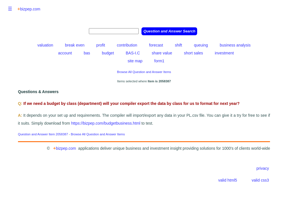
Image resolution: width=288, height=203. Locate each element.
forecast (156, 45)
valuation (45, 45)
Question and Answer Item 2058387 (43, 134)
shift (178, 45)
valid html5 (227, 180)
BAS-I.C (133, 53)
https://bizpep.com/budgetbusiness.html (106, 123)
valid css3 (260, 180)
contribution (127, 45)
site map (135, 61)
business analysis (235, 45)
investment (224, 53)
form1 (159, 61)
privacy (262, 168)
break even (74, 45)
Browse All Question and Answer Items (144, 72)
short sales (193, 53)
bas (87, 53)
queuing (201, 45)
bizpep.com (28, 9)
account (65, 53)
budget (108, 53)
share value (162, 53)
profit (100, 45)
